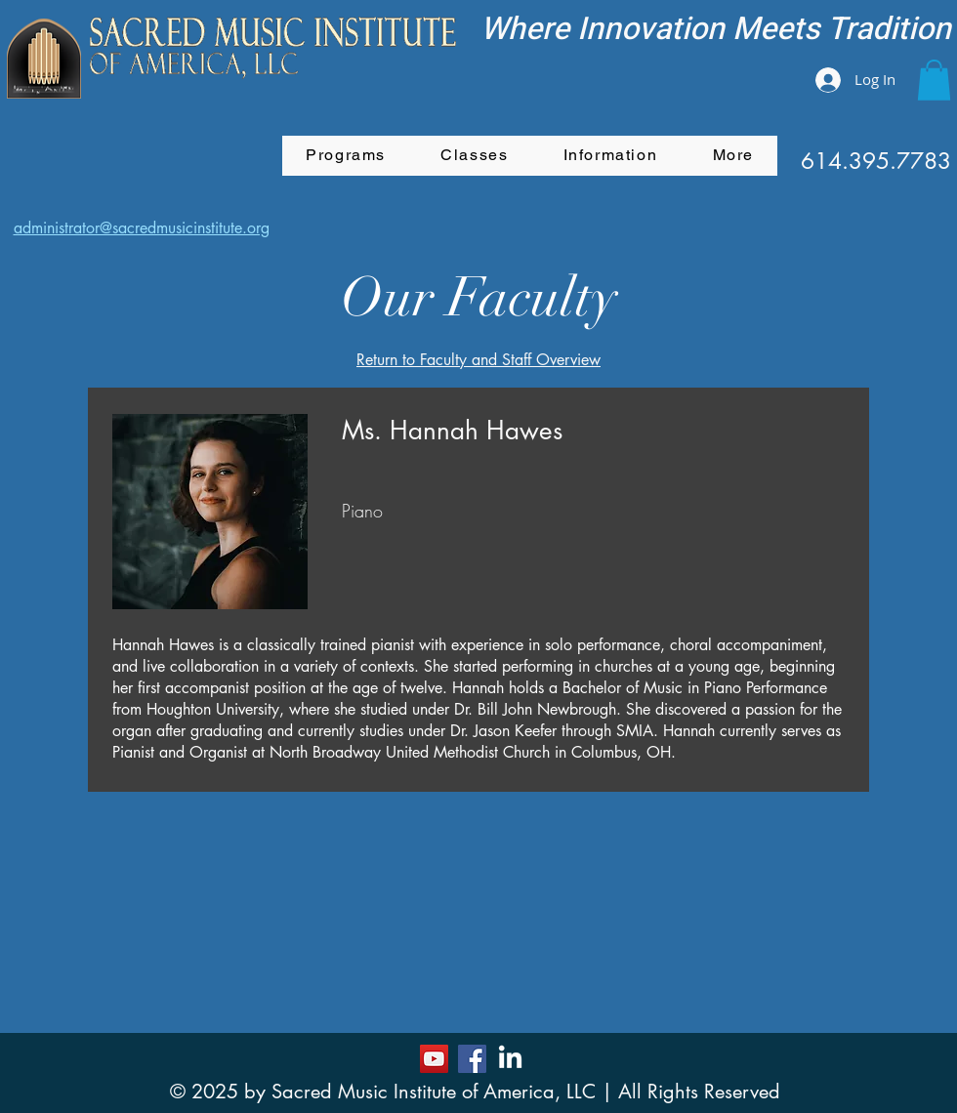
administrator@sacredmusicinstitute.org (142, 228)
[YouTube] (434, 1059)
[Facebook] (472, 1059)
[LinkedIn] (510, 1059)
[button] (934, 80)
